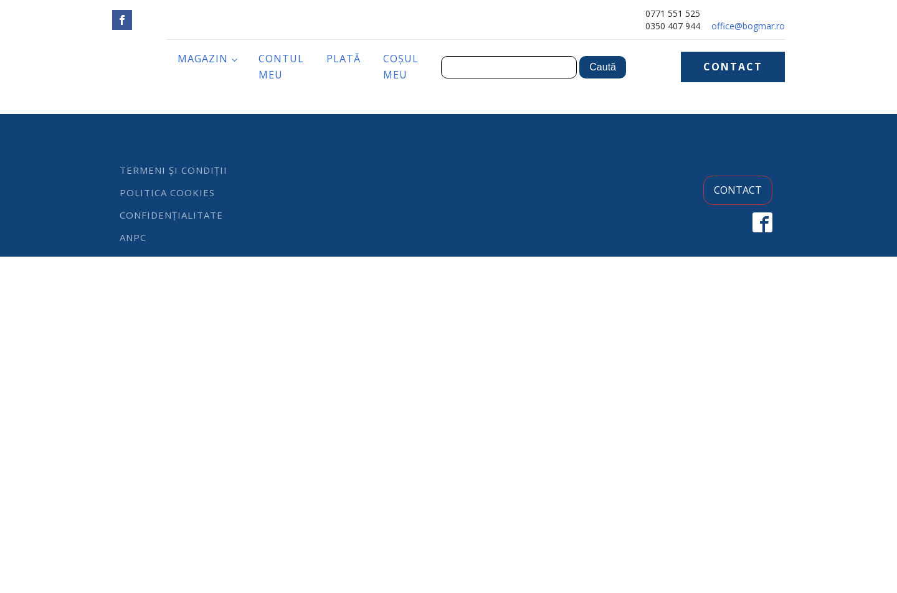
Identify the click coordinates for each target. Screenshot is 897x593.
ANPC (133, 237)
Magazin (203, 58)
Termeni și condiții (173, 170)
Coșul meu (401, 67)
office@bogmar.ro (748, 26)
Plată (343, 58)
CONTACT (732, 67)
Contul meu (281, 67)
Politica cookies (167, 192)
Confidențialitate (171, 215)
